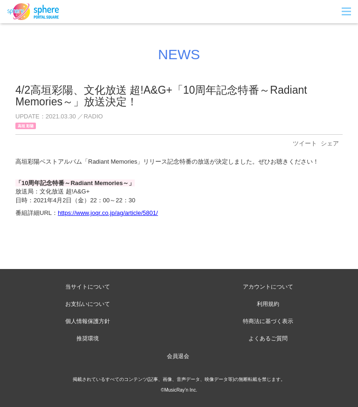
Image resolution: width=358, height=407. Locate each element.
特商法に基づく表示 (268, 321)
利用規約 (268, 304)
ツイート (305, 143)
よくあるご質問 (268, 338)
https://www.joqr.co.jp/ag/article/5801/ (108, 212)
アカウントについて (268, 286)
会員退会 (178, 356)
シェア (330, 143)
